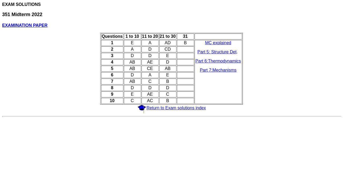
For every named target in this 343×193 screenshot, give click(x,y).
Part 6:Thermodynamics (218, 61)
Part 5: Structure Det (217, 52)
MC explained (218, 42)
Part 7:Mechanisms (218, 70)
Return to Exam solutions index (176, 108)
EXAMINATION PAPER (24, 25)
